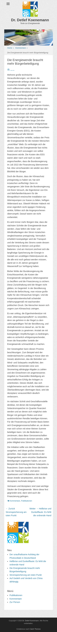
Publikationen (26, 501)
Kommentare (21, 48)
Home (10, 48)
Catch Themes (35, 629)
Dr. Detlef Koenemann (30, 20)
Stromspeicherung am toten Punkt (26, 575)
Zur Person (15, 602)
